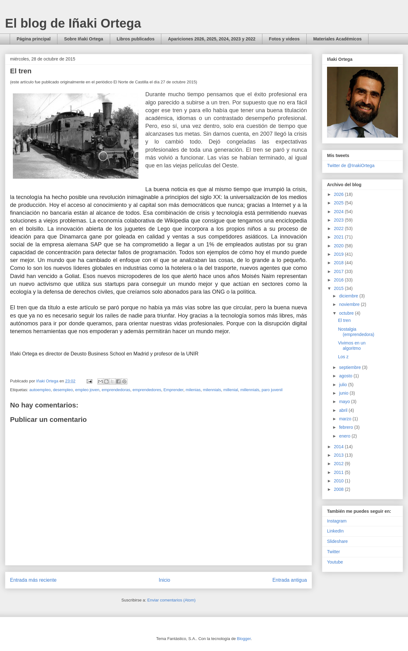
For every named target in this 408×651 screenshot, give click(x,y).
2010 (339, 480)
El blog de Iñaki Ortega (73, 23)
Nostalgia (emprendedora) (356, 332)
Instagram (336, 520)
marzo (345, 418)
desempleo (63, 389)
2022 (339, 228)
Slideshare (337, 541)
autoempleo (40, 389)
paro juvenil (272, 389)
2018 (339, 262)
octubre (347, 313)
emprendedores (146, 389)
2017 (339, 271)
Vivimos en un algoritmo (352, 345)
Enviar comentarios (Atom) (171, 600)
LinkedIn (335, 530)
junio (344, 393)
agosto (346, 375)
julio (343, 384)
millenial (230, 389)
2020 (339, 245)
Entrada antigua (289, 580)
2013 (339, 455)
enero (345, 435)
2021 (339, 236)
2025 (339, 202)
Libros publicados (136, 38)
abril (343, 410)
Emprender (174, 389)
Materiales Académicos (337, 38)
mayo (345, 401)
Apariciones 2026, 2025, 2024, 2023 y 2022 (211, 38)
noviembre (350, 304)
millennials (250, 389)
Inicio (164, 580)
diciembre (349, 295)
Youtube (335, 561)
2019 (339, 254)
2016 (339, 279)
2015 (339, 288)
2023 (339, 220)
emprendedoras (116, 389)
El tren (344, 320)
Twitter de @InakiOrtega (350, 165)
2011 (339, 472)
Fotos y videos (284, 38)
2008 (339, 489)
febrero (346, 427)
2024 (339, 211)
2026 (339, 194)
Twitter (333, 551)
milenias (193, 389)
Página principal (34, 38)
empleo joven (87, 389)
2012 (339, 463)
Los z (343, 356)
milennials (212, 389)
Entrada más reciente (33, 580)
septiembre (350, 367)
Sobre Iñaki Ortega (83, 38)
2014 (339, 446)
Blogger (244, 638)
